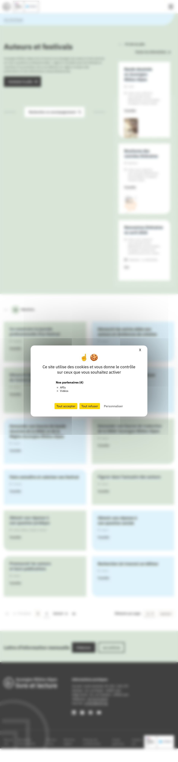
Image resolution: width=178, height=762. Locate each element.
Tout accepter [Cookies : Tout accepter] (65, 406)
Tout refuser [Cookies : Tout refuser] (89, 406)
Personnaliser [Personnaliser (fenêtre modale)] (113, 406)
